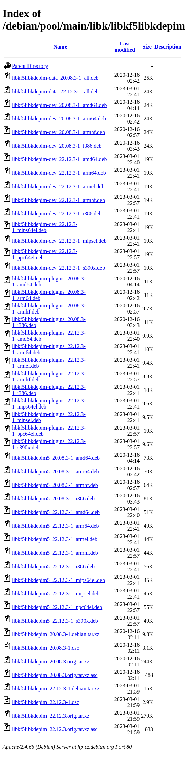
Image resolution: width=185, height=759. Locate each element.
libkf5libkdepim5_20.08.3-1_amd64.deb (56, 458)
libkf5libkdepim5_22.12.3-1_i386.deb (53, 566)
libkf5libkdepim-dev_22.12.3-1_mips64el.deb (44, 227)
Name (60, 47)
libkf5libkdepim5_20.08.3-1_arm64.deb (55, 471)
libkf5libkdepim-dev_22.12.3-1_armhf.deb (58, 200)
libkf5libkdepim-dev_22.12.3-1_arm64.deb (59, 173)
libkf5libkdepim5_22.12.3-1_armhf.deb (55, 553)
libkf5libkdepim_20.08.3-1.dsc (45, 648)
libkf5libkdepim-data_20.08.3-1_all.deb (55, 78)
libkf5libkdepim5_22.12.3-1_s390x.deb (55, 621)
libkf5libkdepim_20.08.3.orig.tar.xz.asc (54, 675)
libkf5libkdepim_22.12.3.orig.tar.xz (50, 716)
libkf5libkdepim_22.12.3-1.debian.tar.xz (55, 688)
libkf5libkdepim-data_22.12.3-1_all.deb (55, 91)
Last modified (124, 47)
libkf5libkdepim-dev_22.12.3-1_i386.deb (56, 213)
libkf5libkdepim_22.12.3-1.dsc (45, 702)
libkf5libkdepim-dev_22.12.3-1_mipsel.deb (59, 241)
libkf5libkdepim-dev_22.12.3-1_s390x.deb (58, 268)
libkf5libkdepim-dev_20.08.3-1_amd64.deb (59, 105)
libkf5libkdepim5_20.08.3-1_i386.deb (53, 498)
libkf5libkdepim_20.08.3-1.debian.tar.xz (55, 634)
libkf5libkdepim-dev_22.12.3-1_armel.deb (58, 186)
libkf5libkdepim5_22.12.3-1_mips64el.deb (58, 580)
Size (147, 47)
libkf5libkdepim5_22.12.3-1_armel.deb (54, 539)
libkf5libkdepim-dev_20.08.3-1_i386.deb (56, 146)
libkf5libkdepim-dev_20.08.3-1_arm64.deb (59, 118)
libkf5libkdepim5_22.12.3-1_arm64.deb (55, 526)
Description (167, 47)
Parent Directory (30, 66)
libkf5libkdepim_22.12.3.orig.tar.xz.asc (54, 729)
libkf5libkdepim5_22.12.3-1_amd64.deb (56, 512)
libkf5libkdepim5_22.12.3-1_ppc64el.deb (57, 607)
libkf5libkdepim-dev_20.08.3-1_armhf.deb (58, 132)
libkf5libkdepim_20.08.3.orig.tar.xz (50, 661)
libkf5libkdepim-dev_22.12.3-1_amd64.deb (59, 159)
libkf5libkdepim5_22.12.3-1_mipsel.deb (55, 593)
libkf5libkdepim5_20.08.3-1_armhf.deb (55, 485)
